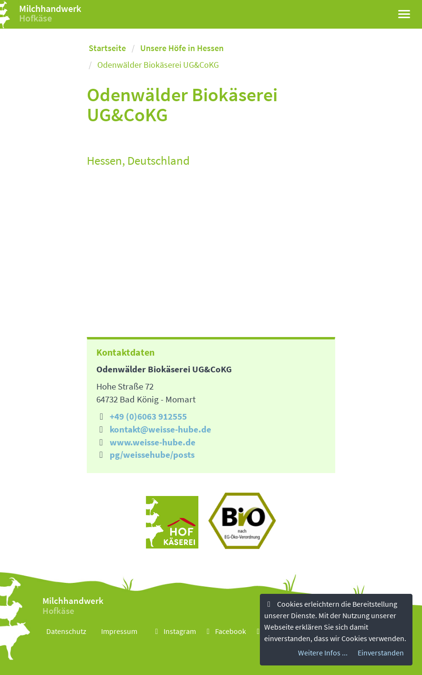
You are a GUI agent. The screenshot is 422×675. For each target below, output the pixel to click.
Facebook (225, 631)
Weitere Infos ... (323, 652)
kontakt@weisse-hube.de (160, 429)
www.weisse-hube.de (153, 442)
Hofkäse (35, 18)
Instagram (174, 631)
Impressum (119, 631)
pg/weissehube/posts (152, 454)
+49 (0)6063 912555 (148, 416)
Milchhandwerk (50, 8)
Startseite (107, 47)
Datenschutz (66, 631)
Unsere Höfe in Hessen (182, 47)
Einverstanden (381, 652)
